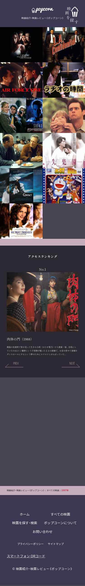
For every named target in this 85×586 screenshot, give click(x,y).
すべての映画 (60, 515)
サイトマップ (56, 545)
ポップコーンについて (60, 523)
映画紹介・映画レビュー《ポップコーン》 (44, 569)
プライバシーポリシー (30, 545)
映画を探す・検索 (24, 523)
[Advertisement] (42, 432)
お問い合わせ (42, 532)
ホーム (24, 515)
